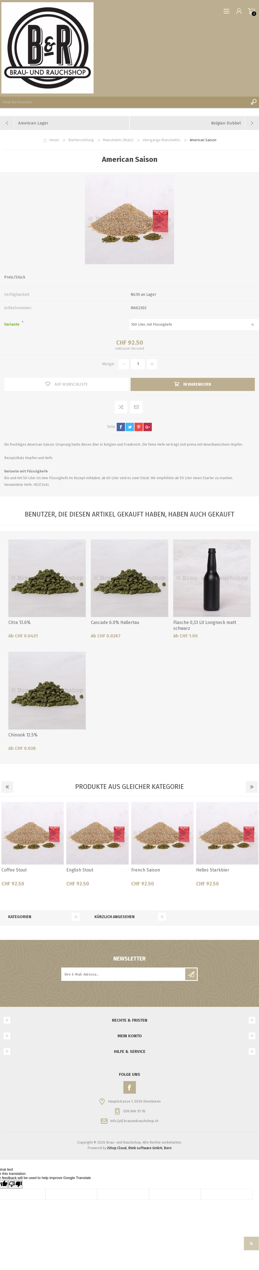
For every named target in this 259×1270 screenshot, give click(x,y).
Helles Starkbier (212, 870)
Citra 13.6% (19, 622)
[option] (32, 846)
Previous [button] (7, 787)
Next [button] (252, 787)
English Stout (79, 870)
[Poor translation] (15, 1184)
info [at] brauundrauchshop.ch (134, 1121)
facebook (121, 427)
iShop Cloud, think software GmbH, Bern (139, 1148)
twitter (130, 427)
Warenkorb (251, 11)
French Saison (145, 870)
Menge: (108, 364)
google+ (147, 427)
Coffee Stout (14, 870)
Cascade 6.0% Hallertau (115, 622)
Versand (137, 348)
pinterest (139, 427)
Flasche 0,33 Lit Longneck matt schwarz (204, 625)
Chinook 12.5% (23, 735)
